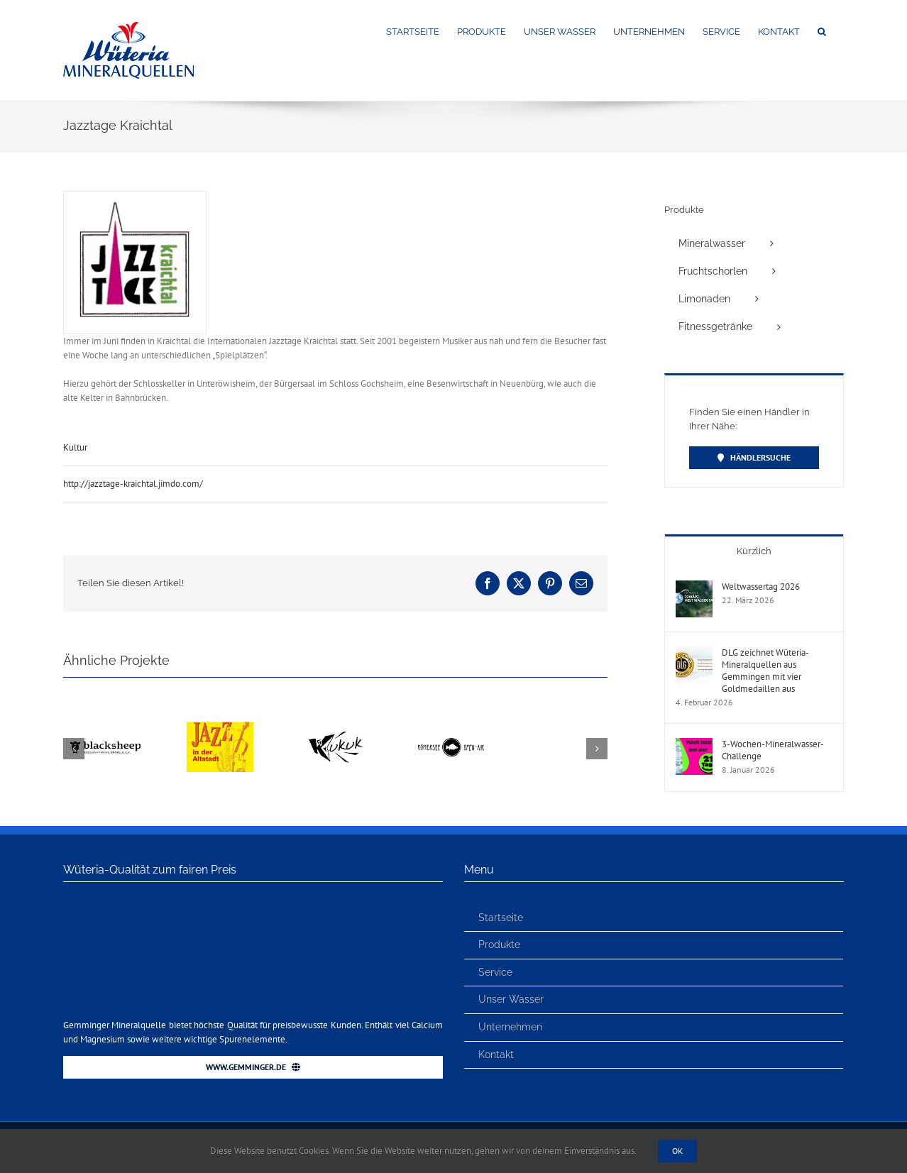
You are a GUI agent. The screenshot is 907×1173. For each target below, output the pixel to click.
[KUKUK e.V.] (335, 711)
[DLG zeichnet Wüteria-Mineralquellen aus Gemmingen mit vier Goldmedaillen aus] (694, 653)
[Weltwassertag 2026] (694, 587)
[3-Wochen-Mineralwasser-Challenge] (694, 745)
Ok (677, 1150)
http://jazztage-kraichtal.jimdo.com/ (133, 484)
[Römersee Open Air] (451, 711)
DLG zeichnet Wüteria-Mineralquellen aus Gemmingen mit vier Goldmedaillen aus (765, 670)
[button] (822, 30)
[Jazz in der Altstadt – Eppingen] (220, 711)
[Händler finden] (754, 457)
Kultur (75, 447)
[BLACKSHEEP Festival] (105, 711)
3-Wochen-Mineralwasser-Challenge (773, 750)
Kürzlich (754, 551)
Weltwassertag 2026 (761, 586)
